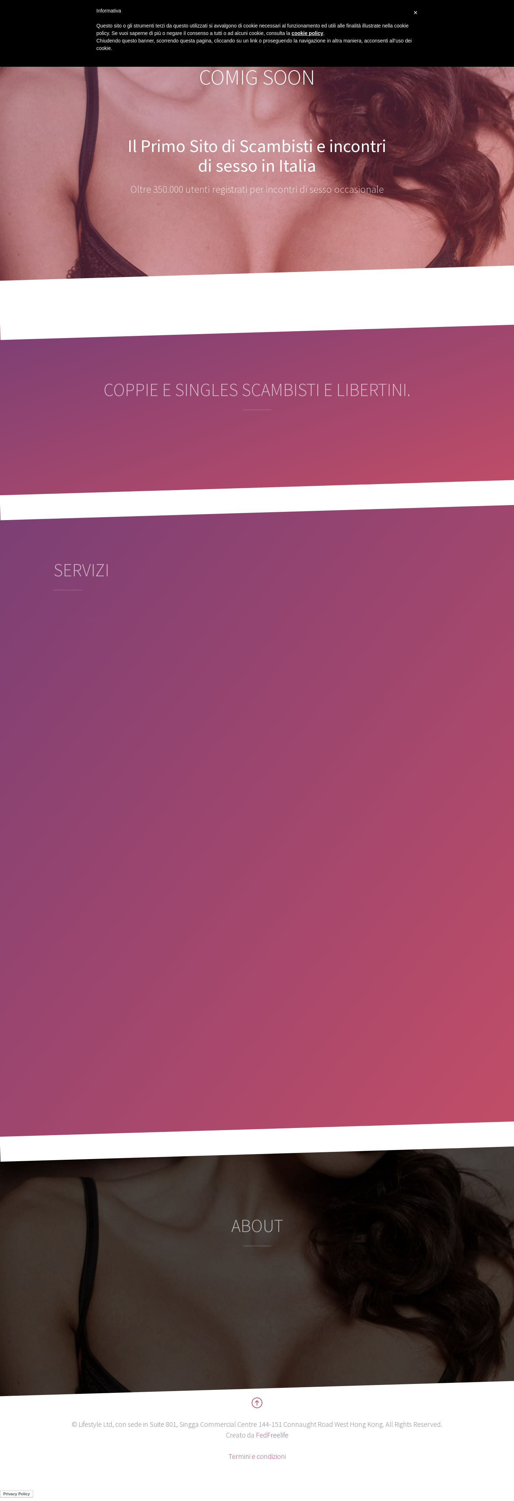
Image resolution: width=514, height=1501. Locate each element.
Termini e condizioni (257, 1456)
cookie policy (307, 33)
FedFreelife (272, 1434)
